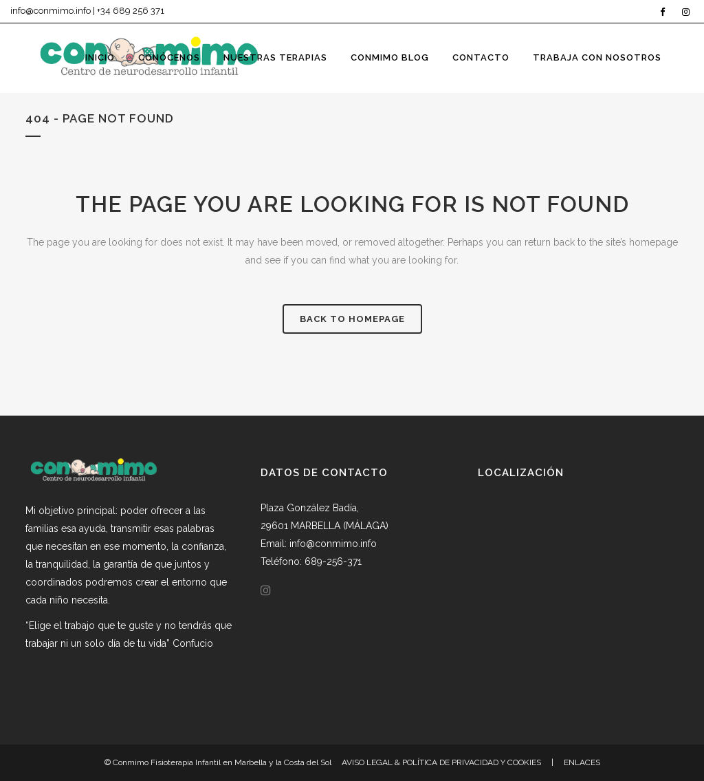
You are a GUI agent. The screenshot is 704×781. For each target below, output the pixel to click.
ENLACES (582, 762)
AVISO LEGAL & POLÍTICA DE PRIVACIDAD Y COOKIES (441, 762)
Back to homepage (352, 319)
